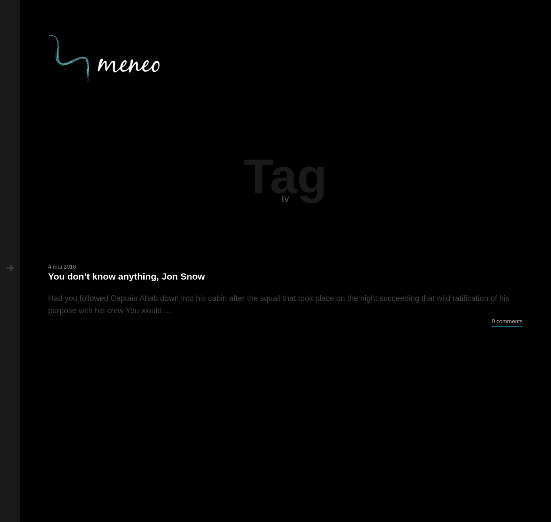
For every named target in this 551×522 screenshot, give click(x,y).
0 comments (507, 321)
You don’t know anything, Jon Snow (126, 276)
